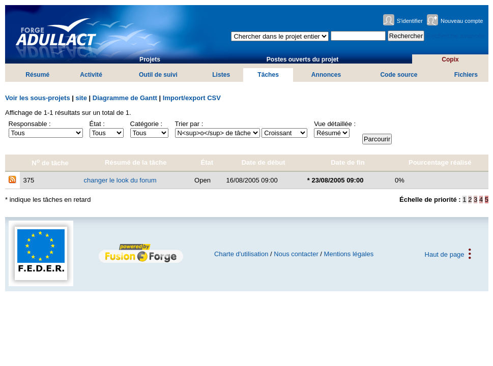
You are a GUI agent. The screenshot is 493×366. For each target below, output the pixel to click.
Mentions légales (349, 254)
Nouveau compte (462, 21)
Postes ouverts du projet (303, 59)
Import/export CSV (192, 98)
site (81, 98)
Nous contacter (296, 254)
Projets (149, 59)
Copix (450, 59)
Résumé (37, 74)
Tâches (268, 74)
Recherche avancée (455, 36)
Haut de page (445, 254)
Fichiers (466, 74)
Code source (398, 74)
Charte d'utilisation (241, 254)
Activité (91, 74)
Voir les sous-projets (37, 98)
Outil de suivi (158, 74)
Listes (221, 74)
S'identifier (410, 21)
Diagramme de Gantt (125, 98)
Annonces (326, 74)
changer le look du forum (120, 180)
